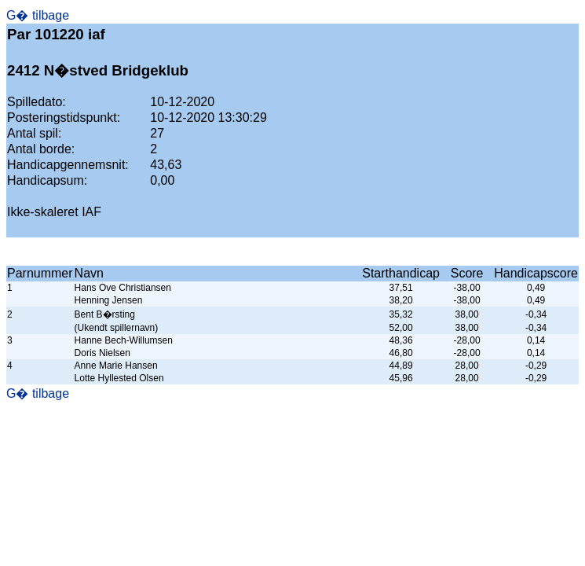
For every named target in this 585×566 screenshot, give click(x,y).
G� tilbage (37, 15)
